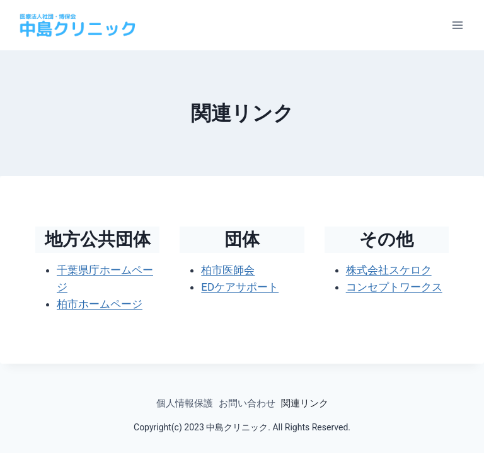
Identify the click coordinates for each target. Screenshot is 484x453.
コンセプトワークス (394, 287)
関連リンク (304, 403)
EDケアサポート (240, 287)
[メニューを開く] (457, 25)
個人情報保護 (184, 403)
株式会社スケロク (389, 270)
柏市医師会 (228, 270)
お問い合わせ (247, 403)
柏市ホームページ (99, 304)
